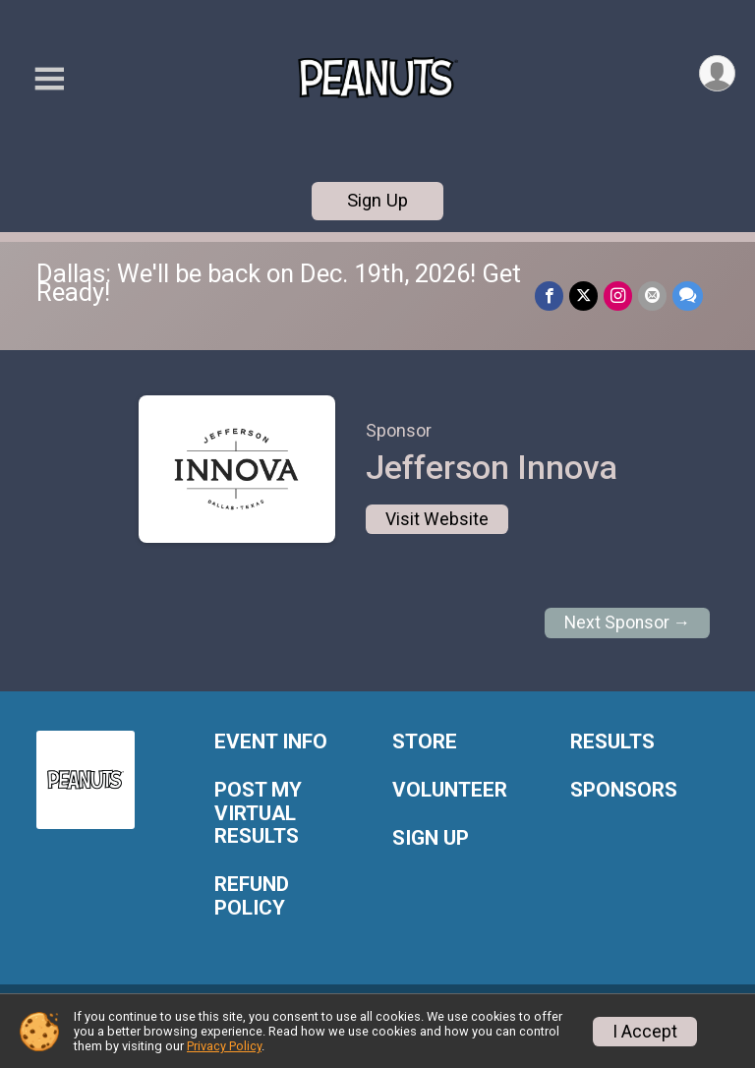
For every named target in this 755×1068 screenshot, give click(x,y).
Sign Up (377, 200)
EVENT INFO (270, 742)
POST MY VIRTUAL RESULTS (258, 814)
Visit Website (437, 519)
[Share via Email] (652, 295)
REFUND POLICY (251, 896)
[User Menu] (717, 73)
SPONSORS (623, 790)
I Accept (644, 1031)
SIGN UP (430, 838)
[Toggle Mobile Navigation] (49, 79)
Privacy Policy (224, 1045)
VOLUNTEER (449, 790)
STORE (424, 742)
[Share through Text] (687, 295)
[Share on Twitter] (583, 295)
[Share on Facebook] (549, 295)
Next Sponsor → (627, 622)
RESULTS (612, 742)
